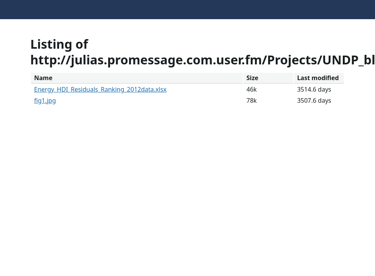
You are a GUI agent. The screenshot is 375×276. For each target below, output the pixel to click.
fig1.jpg (45, 100)
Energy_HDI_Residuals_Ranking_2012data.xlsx (100, 89)
